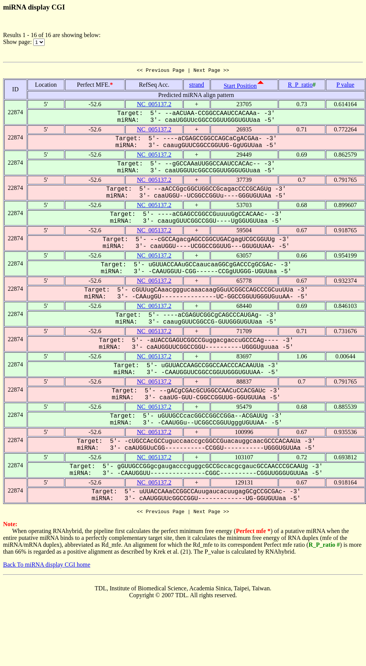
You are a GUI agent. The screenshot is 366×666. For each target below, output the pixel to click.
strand (196, 86)
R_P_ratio (300, 86)
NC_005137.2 (154, 105)
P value (346, 86)
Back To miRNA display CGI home (46, 567)
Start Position (240, 87)
